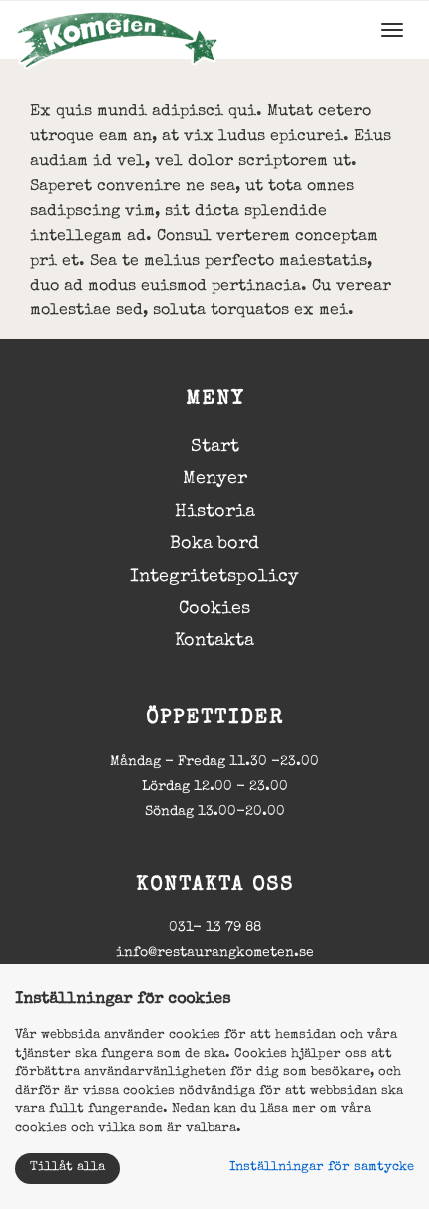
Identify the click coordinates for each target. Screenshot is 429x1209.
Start (215, 447)
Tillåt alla (67, 1167)
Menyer (215, 479)
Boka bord (214, 544)
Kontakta (214, 641)
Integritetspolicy (214, 577)
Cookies (214, 609)
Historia (215, 512)
